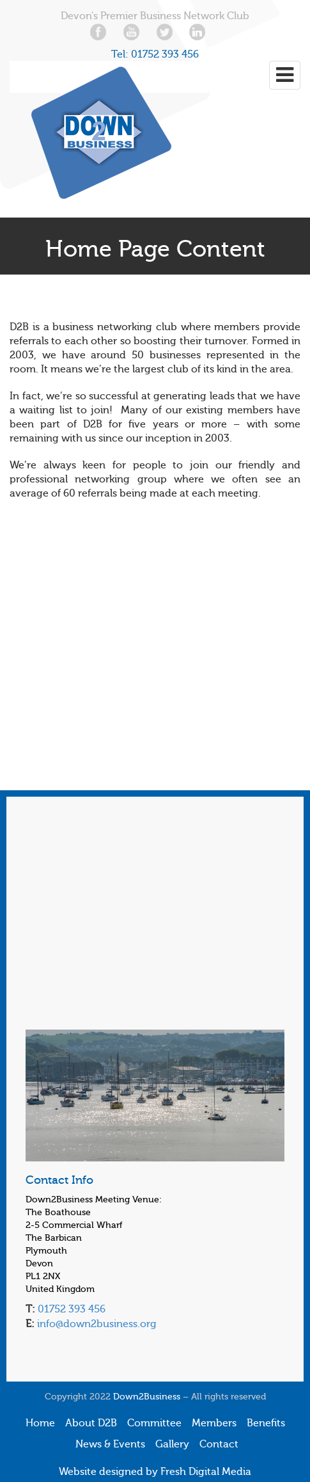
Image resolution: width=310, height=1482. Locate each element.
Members (214, 1423)
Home (40, 1423)
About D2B (91, 1423)
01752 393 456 (165, 54)
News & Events (110, 1444)
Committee (154, 1423)
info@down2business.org (96, 1324)
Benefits (266, 1423)
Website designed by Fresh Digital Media (155, 1472)
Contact (218, 1444)
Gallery (172, 1444)
